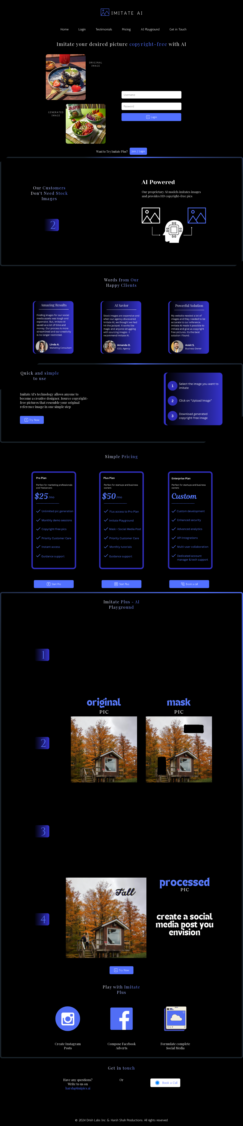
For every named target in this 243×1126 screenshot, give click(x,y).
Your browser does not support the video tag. (141, 655)
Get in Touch (178, 29)
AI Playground (150, 29)
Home (65, 29)
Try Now (31, 420)
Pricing (126, 29)
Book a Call (165, 1082)
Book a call (189, 584)
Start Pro (54, 584)
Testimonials (104, 29)
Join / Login (138, 151)
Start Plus (121, 584)
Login (82, 29)
